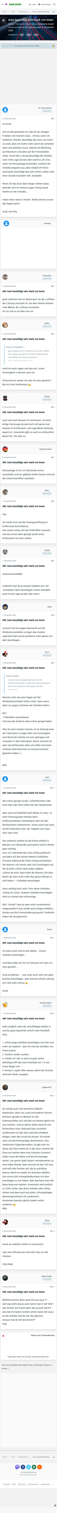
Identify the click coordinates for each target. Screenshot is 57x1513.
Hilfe (14, 1484)
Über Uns (22, 1484)
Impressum (45, 1484)
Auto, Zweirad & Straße (43, 24)
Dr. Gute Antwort (33, 27)
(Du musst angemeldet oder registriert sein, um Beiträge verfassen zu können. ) (27, 1366)
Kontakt (6, 1484)
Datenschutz (33, 1484)
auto (21, 35)
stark (36, 35)
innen (29, 35)
